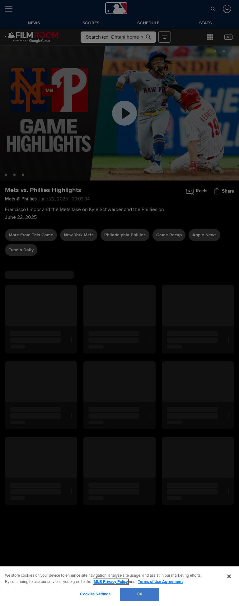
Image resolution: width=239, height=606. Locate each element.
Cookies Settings (95, 594)
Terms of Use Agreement (160, 581)
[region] (119, 586)
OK (139, 594)
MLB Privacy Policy (111, 581)
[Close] (229, 576)
